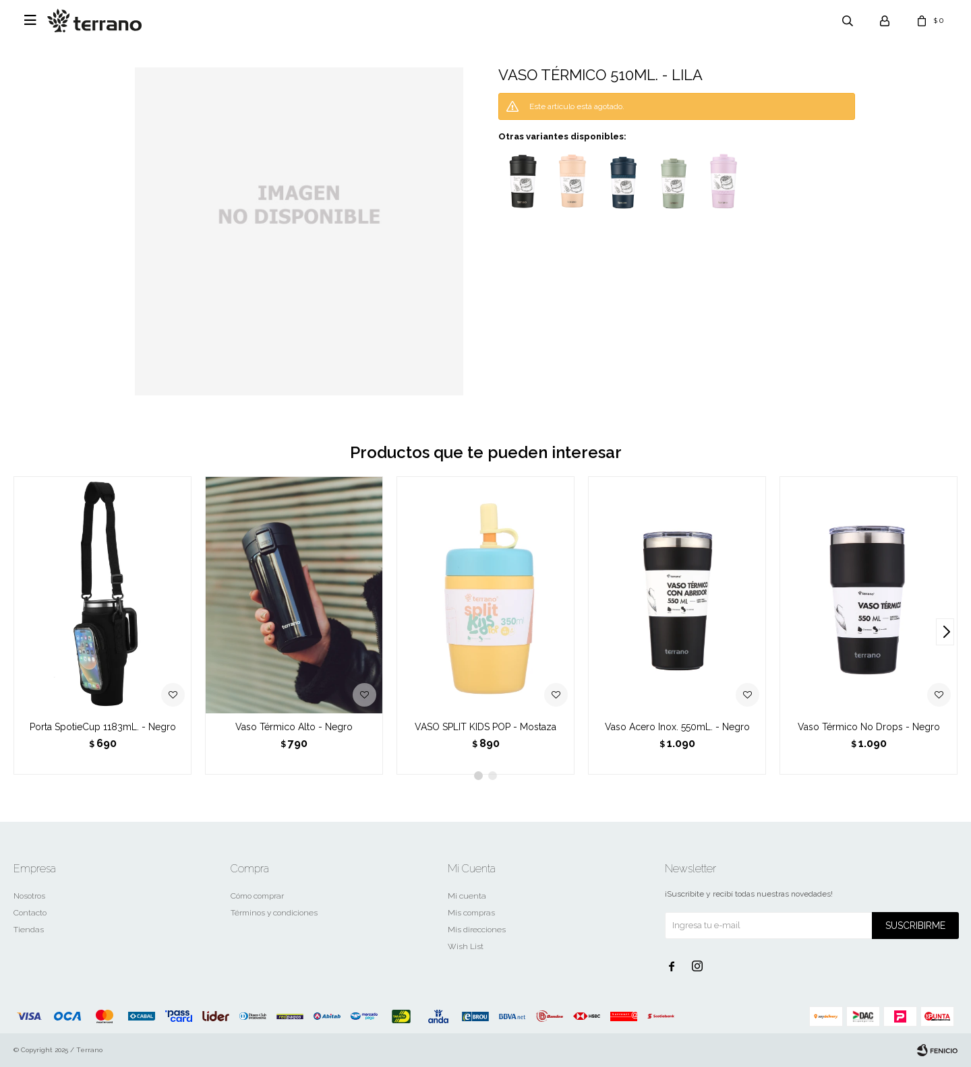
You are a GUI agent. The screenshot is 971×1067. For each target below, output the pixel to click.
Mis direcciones (477, 929)
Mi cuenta (467, 896)
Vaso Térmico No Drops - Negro (869, 726)
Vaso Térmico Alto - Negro (294, 726)
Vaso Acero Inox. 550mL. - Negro (677, 726)
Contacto (30, 912)
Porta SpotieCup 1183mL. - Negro (103, 726)
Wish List (465, 946)
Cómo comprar (257, 896)
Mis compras (471, 912)
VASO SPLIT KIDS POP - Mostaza (485, 726)
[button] (945, 632)
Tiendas (28, 929)
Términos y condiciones (274, 912)
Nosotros (29, 896)
